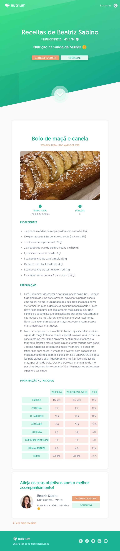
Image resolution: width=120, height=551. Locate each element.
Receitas (105, 5)
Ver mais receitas (24, 523)
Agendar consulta (45, 58)
